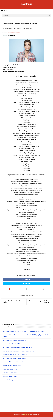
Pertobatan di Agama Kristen (10, 376)
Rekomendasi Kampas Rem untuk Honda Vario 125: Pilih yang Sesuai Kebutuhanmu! (25, 331)
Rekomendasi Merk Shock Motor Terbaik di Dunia (16, 355)
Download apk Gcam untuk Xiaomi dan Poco (14, 362)
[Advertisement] (26, 395)
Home (4, 23)
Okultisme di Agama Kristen (10, 369)
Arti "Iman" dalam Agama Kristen (11, 380)
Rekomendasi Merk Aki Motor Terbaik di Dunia (15, 358)
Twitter (26, 283)
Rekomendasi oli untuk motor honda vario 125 (15, 340)
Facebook (26, 279)
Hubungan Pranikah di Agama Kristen (13, 365)
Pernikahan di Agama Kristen (10, 373)
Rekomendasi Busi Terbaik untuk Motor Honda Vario (17, 344)
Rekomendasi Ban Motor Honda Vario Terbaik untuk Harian (18, 347)
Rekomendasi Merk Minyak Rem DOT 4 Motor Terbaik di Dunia (19, 351)
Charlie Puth (10, 23)
